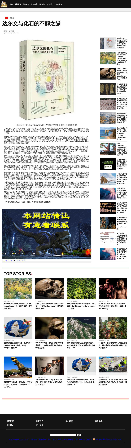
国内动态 (34, 4)
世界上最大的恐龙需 (9, 379)
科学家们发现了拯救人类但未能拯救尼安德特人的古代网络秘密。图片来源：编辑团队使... (122, 118)
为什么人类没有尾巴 (40, 340)
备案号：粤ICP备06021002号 (80, 439)
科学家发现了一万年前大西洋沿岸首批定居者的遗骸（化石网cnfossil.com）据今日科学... (122, 43)
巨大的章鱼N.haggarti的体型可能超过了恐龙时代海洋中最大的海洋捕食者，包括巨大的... (122, 238)
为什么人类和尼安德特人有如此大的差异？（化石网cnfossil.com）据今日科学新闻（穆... (49, 306)
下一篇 (9, 260)
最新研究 (26, 4)
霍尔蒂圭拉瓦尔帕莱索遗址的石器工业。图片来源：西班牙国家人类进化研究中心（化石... (122, 103)
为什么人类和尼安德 (40, 301)
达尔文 (19, 260)
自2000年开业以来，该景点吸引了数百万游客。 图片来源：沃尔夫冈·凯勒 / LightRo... (18, 384)
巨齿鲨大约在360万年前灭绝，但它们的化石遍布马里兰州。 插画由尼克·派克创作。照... (80, 382)
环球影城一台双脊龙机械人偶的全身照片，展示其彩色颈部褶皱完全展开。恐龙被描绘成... (113, 345)
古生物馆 (58, 4)
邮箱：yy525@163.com (57, 439)
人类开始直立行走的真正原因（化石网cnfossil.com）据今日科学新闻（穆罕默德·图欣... (122, 58)
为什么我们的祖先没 (40, 377)
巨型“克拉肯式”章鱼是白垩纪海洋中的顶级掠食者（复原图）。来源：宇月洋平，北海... (122, 193)
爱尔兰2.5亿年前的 (72, 340)
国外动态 (42, 4)
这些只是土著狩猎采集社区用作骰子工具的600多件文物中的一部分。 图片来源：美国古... (122, 207)
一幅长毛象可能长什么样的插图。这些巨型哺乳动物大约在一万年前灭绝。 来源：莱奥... (122, 178)
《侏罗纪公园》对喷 (104, 340)
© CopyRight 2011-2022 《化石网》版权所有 (28, 439)
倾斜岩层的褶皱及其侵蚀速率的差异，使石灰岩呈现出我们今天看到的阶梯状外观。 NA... (81, 345)
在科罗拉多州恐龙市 (104, 377)
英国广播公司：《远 (104, 301)
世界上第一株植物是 (72, 301)
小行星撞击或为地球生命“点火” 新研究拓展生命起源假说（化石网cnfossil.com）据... (122, 223)
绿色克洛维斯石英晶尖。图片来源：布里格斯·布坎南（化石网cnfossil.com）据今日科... (122, 164)
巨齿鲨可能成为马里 (72, 377)
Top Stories (17, 273)
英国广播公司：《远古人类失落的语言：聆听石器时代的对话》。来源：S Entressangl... (112, 306)
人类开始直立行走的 (9, 301)
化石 (23, 260)
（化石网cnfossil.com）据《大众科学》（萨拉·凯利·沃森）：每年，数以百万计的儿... (49, 382)
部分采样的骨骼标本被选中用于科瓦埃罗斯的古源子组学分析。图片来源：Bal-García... (122, 88)
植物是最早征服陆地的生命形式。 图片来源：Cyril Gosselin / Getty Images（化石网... (81, 306)
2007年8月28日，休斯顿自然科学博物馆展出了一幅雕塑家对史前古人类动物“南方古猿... (49, 345)
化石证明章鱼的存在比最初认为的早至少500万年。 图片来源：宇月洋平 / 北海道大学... (122, 253)
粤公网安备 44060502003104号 (108, 439)
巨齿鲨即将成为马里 (9, 340)
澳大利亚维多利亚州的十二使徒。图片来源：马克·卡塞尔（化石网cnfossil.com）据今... (122, 133)
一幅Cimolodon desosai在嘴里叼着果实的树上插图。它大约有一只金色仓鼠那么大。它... (122, 149)
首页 (11, 4)
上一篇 (4, 260)
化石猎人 (50, 4)
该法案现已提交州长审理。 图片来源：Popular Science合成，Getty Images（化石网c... (18, 345)
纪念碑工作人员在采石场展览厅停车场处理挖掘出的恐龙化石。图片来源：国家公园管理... (113, 382)
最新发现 (17, 4)
